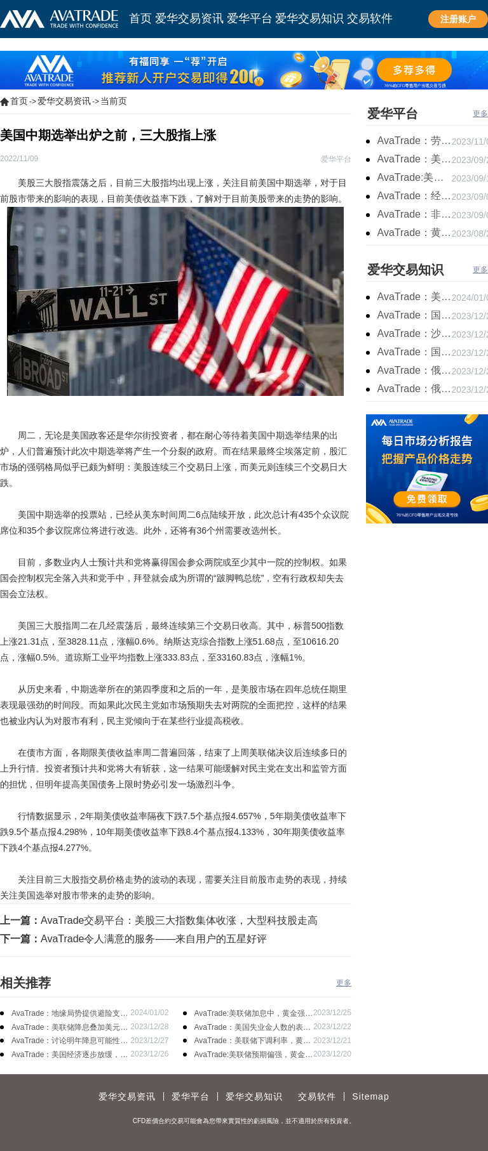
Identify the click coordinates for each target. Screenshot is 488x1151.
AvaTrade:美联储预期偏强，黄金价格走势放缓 (253, 1055)
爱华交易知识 (405, 270)
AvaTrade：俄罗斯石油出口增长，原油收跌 (414, 388)
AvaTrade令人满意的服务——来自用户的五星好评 (154, 938)
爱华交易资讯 (64, 101)
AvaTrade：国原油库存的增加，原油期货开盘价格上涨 (414, 315)
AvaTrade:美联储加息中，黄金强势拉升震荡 (253, 1014)
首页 (19, 101)
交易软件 (317, 1096)
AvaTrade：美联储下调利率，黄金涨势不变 (252, 1041)
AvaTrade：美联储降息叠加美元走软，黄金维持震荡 (69, 1028)
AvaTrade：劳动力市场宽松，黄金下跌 (414, 140)
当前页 (113, 101)
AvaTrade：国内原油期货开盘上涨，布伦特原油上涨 (414, 351)
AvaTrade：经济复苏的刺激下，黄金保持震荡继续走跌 (414, 195)
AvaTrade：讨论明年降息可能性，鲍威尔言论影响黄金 (69, 1041)
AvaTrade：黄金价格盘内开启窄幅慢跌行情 (414, 232)
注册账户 (458, 19)
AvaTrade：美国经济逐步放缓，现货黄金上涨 (69, 1055)
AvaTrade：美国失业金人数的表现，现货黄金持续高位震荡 (248, 1028)
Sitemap (370, 1096)
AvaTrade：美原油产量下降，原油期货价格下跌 (414, 296)
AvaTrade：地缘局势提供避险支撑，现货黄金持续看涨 (65, 1014)
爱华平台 (392, 114)
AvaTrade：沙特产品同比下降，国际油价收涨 (414, 333)
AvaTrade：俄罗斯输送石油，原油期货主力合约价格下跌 (414, 370)
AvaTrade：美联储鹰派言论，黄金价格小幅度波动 (414, 159)
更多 (343, 982)
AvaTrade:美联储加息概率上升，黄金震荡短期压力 (414, 177)
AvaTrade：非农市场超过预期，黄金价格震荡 (414, 214)
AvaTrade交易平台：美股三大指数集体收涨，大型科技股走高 (179, 920)
